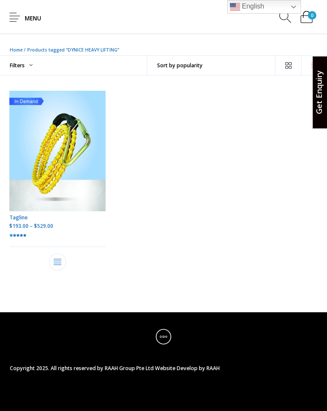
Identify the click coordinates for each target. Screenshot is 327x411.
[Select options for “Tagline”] (57, 261)
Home (16, 50)
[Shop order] (211, 65)
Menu (33, 18)
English (247, 7)
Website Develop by (180, 368)
